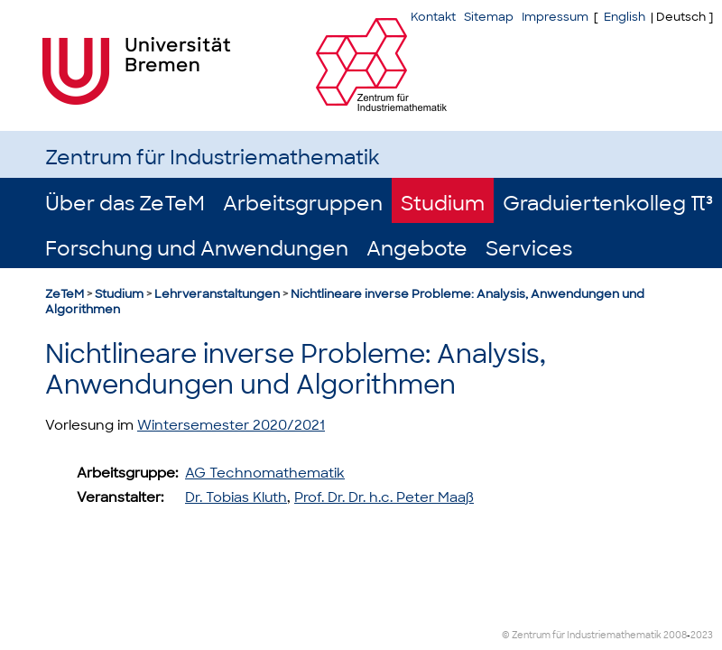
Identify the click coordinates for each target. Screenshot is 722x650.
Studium (443, 203)
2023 (701, 635)
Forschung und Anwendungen (196, 249)
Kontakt (433, 16)
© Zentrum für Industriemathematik (582, 635)
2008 (675, 635)
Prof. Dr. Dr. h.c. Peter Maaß (384, 497)
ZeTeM (64, 294)
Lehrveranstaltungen (217, 294)
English (624, 16)
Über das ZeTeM (125, 203)
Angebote (416, 249)
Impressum (555, 16)
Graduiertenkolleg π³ (608, 203)
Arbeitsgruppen (303, 203)
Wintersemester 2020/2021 (231, 425)
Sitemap (489, 16)
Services (529, 249)
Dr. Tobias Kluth (236, 497)
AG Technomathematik (265, 473)
